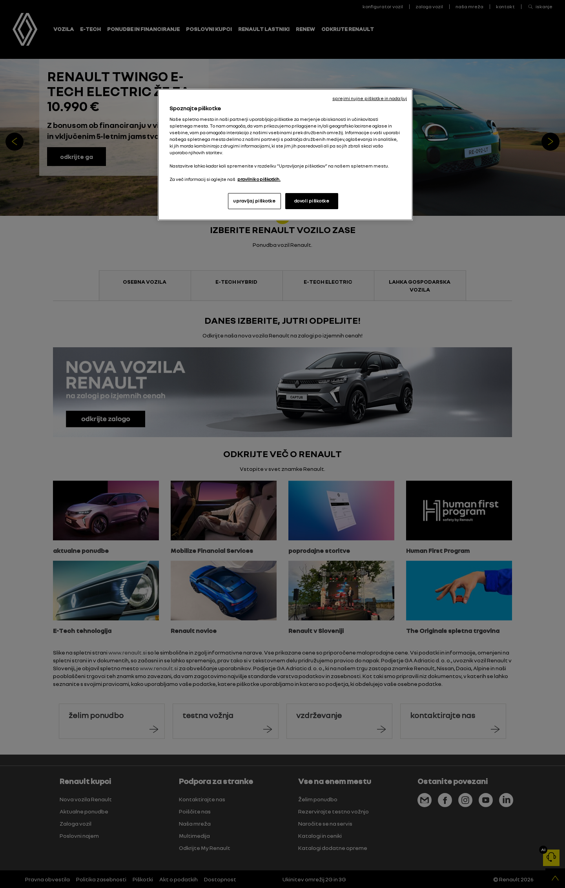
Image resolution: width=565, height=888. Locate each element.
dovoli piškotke (312, 201)
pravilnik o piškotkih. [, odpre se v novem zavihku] (259, 179)
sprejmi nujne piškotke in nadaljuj (369, 98)
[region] (285, 155)
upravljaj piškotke (254, 201)
